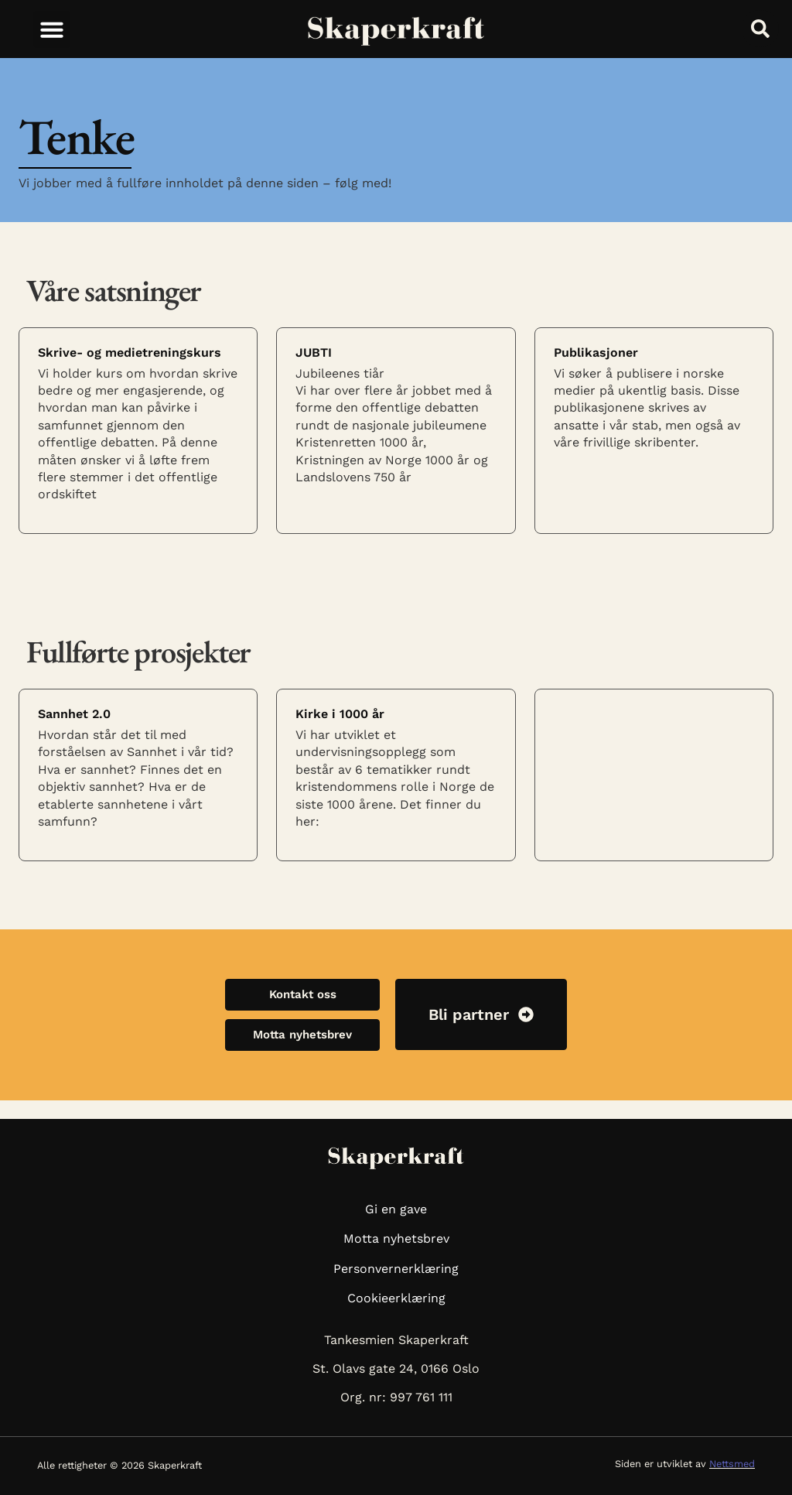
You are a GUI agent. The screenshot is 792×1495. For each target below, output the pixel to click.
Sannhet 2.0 (74, 713)
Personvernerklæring (396, 1268)
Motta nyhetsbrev (396, 1238)
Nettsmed (732, 1463)
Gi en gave (396, 1209)
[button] (51, 29)
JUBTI (313, 352)
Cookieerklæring (396, 1298)
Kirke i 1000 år (339, 713)
